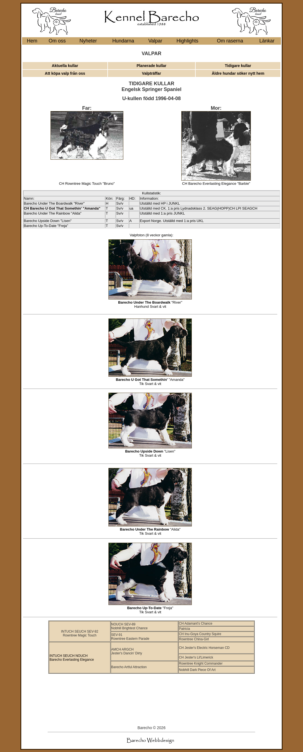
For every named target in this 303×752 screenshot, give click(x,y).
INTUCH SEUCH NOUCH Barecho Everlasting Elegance (71, 658)
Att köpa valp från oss (65, 73)
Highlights (187, 41)
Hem (32, 41)
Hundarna (123, 41)
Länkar (267, 41)
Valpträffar (151, 73)
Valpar (155, 41)
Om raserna (230, 41)
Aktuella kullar (65, 65)
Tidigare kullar (238, 65)
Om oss (57, 41)
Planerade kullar (151, 65)
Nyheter (88, 41)
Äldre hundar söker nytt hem (238, 73)
